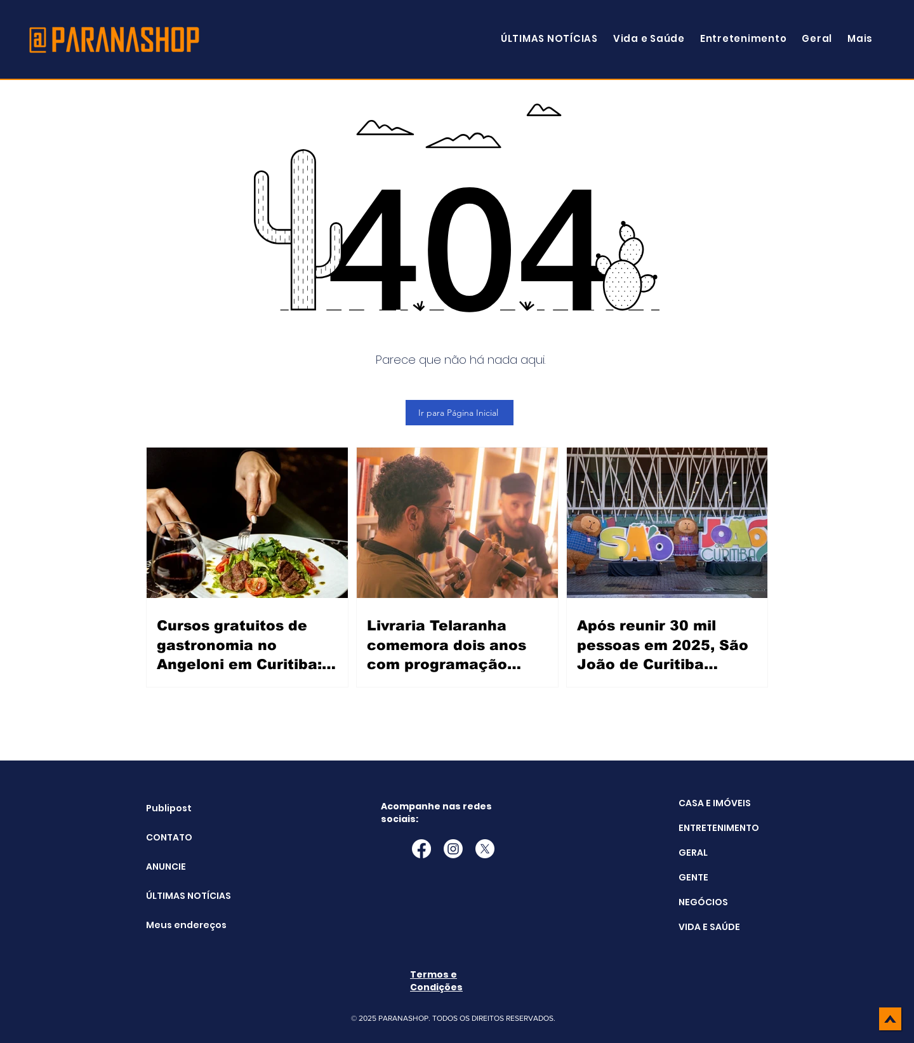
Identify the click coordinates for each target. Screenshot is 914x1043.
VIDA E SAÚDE (709, 926)
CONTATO (169, 837)
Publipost (169, 808)
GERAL (693, 852)
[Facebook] (421, 848)
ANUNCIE (166, 866)
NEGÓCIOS (703, 902)
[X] (484, 848)
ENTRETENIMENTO (719, 827)
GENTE (693, 877)
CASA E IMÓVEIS (715, 803)
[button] (860, 38)
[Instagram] (453, 848)
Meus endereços (178, 925)
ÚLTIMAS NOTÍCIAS (178, 895)
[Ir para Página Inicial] (459, 412)
